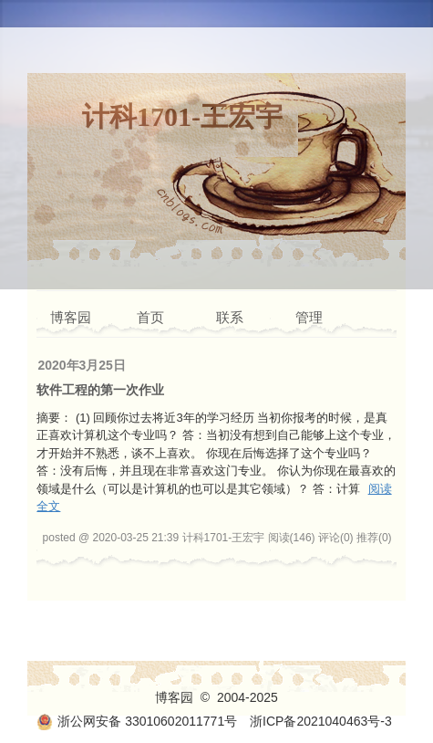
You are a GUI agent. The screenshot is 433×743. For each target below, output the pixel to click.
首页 (150, 317)
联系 (229, 317)
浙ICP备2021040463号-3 (321, 721)
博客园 (70, 317)
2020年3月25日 (81, 365)
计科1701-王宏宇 (182, 116)
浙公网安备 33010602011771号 (136, 721)
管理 (309, 317)
